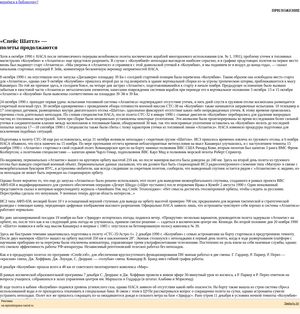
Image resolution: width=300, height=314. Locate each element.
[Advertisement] (150, 23)
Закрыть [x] (291, 303)
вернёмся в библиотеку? (19, 2)
